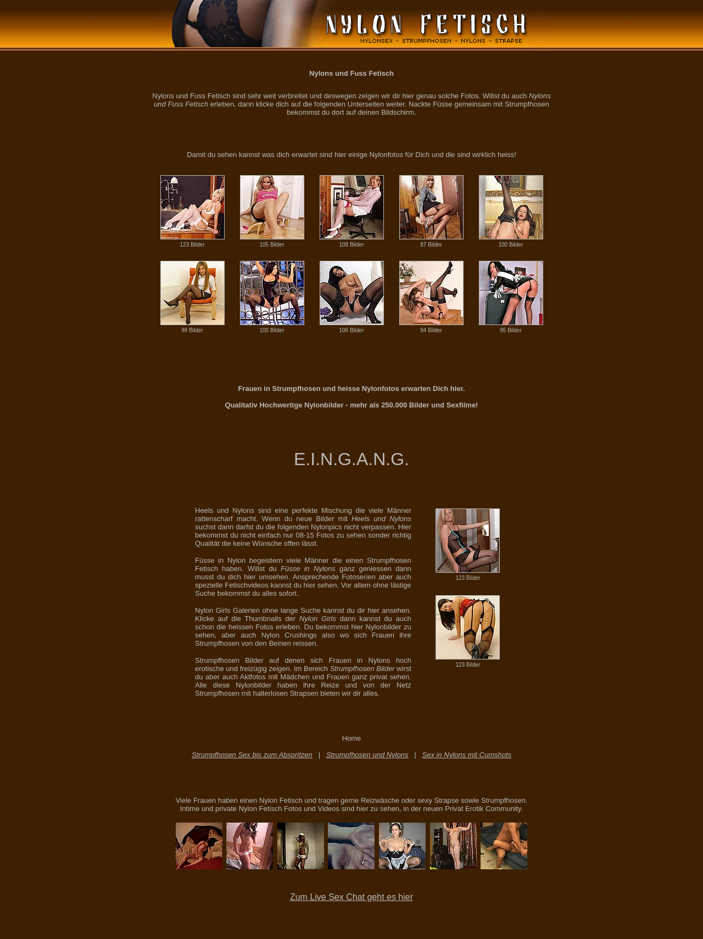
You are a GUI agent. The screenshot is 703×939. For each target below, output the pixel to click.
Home (351, 738)
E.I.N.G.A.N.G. (351, 459)
